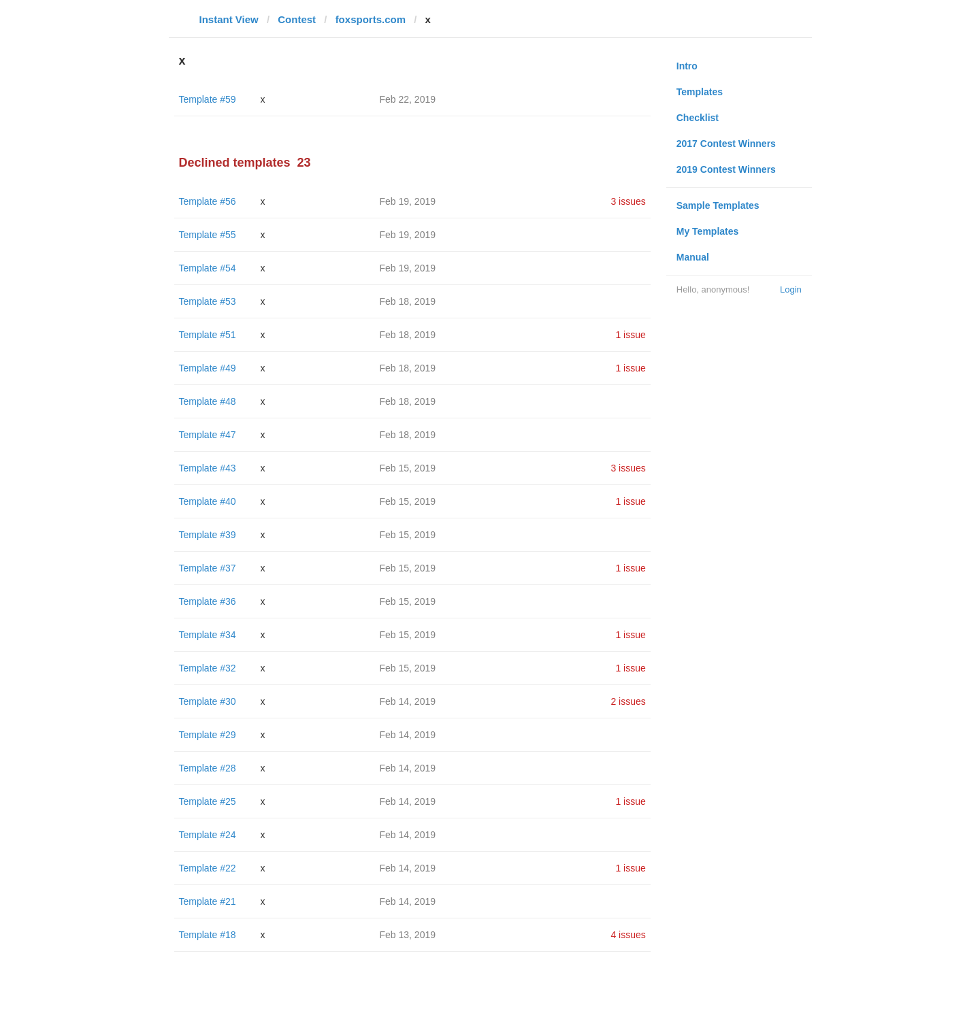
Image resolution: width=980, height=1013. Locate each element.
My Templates (707, 231)
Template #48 (207, 401)
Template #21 (207, 901)
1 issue (630, 334)
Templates (699, 91)
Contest (297, 19)
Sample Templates (718, 205)
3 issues (627, 201)
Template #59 (207, 99)
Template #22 (207, 868)
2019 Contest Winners (726, 169)
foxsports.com (371, 19)
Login (791, 289)
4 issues (627, 934)
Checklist (697, 117)
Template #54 (207, 268)
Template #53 (207, 301)
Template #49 (207, 368)
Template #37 (207, 568)
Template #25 (207, 801)
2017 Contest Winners (726, 143)
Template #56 (207, 201)
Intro (687, 66)
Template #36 (207, 601)
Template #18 (207, 934)
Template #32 (207, 668)
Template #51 (207, 334)
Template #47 (207, 434)
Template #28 (207, 768)
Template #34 (207, 634)
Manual (692, 257)
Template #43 (207, 468)
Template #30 (207, 701)
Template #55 (207, 234)
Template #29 (207, 734)
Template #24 (207, 834)
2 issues (627, 701)
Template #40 (207, 501)
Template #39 (207, 534)
